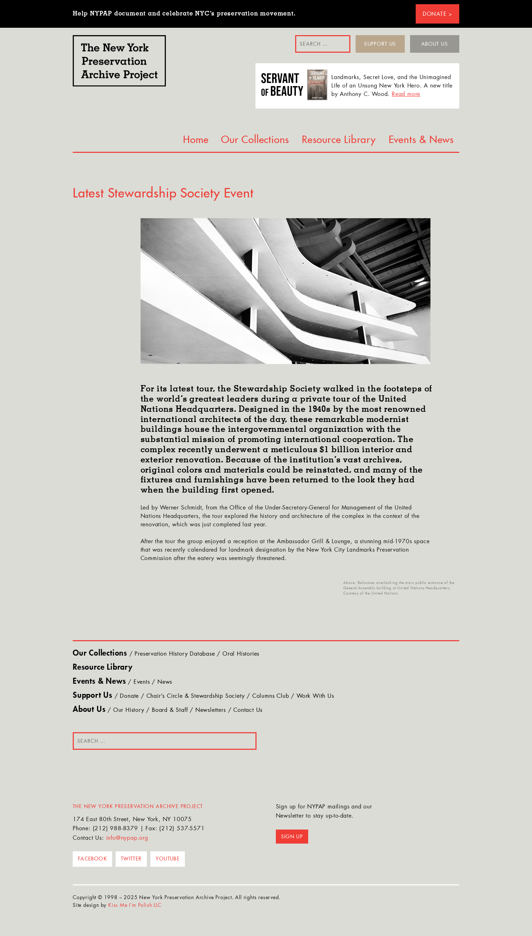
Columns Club (270, 696)
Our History (128, 710)
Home (195, 139)
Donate (129, 696)
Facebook (92, 859)
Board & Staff (170, 710)
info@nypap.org (127, 838)
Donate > (437, 14)
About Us (434, 44)
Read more (406, 94)
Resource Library (339, 139)
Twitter (131, 859)
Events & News (421, 139)
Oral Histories (240, 654)
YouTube (168, 859)
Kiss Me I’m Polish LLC (135, 905)
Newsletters (210, 710)
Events (142, 682)
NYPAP (119, 60)
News (164, 682)
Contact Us (247, 710)
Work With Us (315, 696)
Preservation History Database (175, 654)
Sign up (292, 836)
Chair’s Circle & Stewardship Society (196, 696)
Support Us (380, 44)
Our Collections (255, 139)
